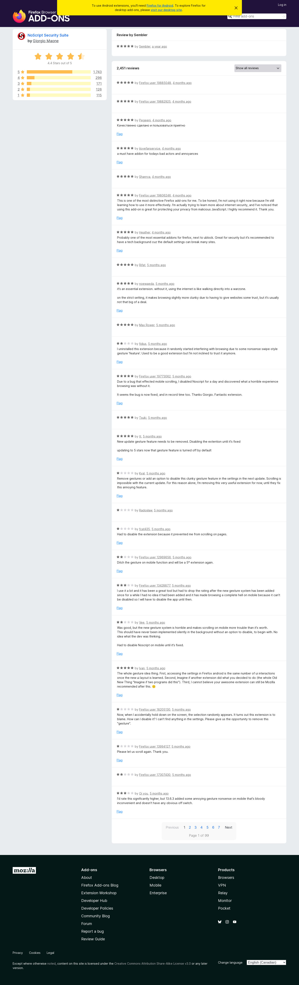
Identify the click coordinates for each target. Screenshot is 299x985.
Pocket (224, 908)
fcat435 (144, 529)
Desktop (157, 877)
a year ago (159, 46)
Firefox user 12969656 (155, 557)
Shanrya (144, 176)
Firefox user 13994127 (154, 746)
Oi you (143, 793)
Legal (50, 952)
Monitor (225, 900)
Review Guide (93, 939)
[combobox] (256, 16)
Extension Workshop (98, 893)
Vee (142, 622)
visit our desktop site (166, 10)
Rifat (142, 265)
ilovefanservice (149, 148)
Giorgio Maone (46, 41)
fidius (142, 343)
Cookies (34, 952)
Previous (172, 827)
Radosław (145, 510)
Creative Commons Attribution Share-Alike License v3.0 (152, 963)
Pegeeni (145, 120)
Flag (120, 134)
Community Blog (95, 916)
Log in (282, 4)
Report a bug (92, 931)
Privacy (18, 952)
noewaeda (146, 283)
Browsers (226, 877)
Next (228, 827)
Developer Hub (94, 900)
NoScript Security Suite (48, 35)
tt (140, 436)
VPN (222, 885)
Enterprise (158, 893)
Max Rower (146, 325)
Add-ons (89, 870)
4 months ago (182, 83)
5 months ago (156, 265)
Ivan (142, 668)
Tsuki (142, 417)
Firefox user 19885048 (155, 83)
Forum (86, 923)
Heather (144, 232)
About (86, 877)
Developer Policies (97, 908)
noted (51, 963)
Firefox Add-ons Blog (99, 885)
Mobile (155, 885)
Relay (223, 893)
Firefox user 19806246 (155, 195)
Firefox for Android (160, 5)
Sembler (144, 46)
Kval (142, 473)
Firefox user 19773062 (155, 376)
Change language (230, 962)
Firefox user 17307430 (154, 774)
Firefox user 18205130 (154, 709)
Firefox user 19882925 (155, 101)
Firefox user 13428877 (154, 585)
